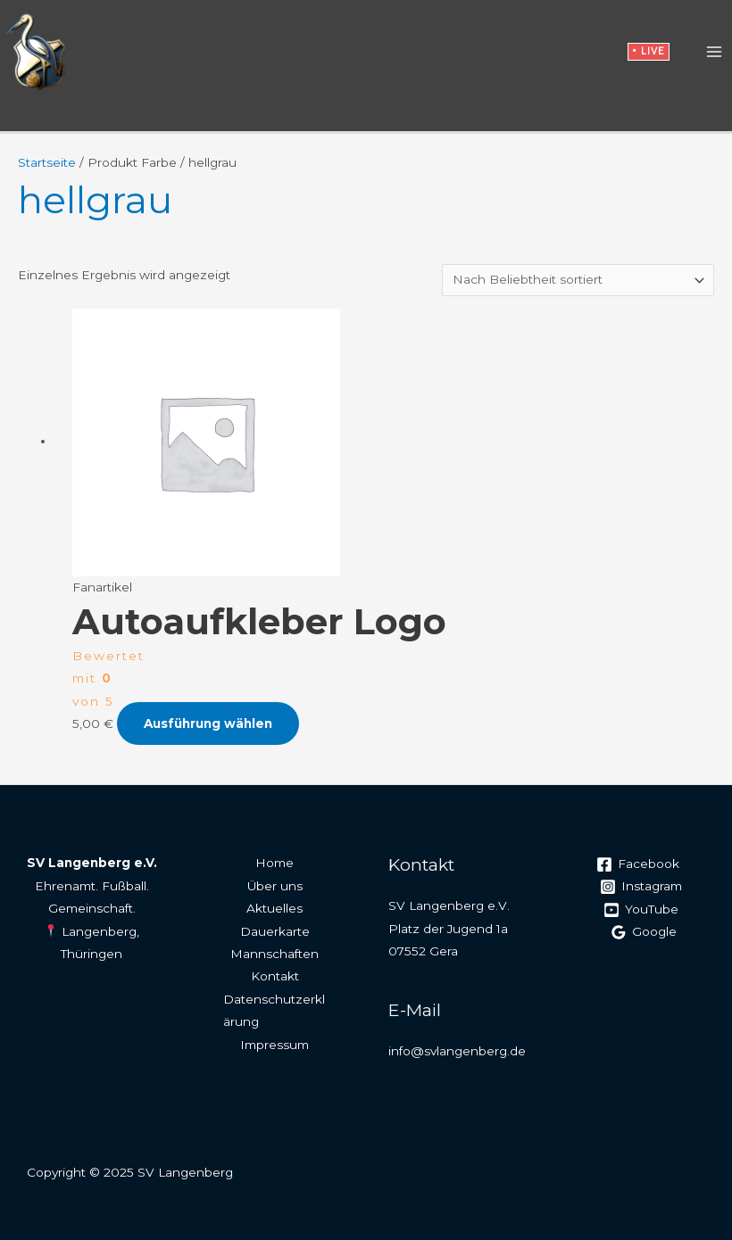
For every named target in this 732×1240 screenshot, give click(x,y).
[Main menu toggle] (714, 52)
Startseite (47, 162)
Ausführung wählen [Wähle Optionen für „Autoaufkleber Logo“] (208, 723)
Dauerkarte (275, 931)
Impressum (274, 1044)
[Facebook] (638, 864)
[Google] (643, 932)
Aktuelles (274, 908)
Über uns (275, 886)
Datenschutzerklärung (274, 1010)
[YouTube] (640, 910)
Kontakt (275, 976)
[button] (648, 52)
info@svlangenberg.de (457, 1051)
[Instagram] (640, 887)
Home (274, 863)
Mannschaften (274, 954)
